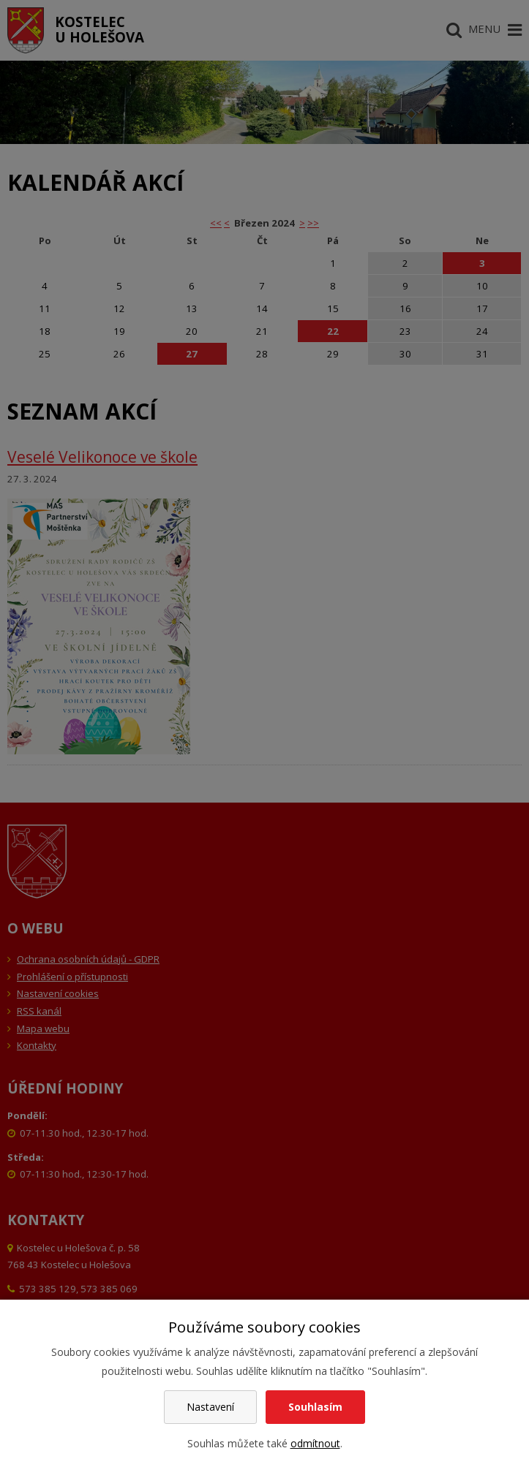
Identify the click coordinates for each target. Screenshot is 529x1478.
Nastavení (210, 1407)
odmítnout (315, 1443)
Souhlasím (315, 1407)
